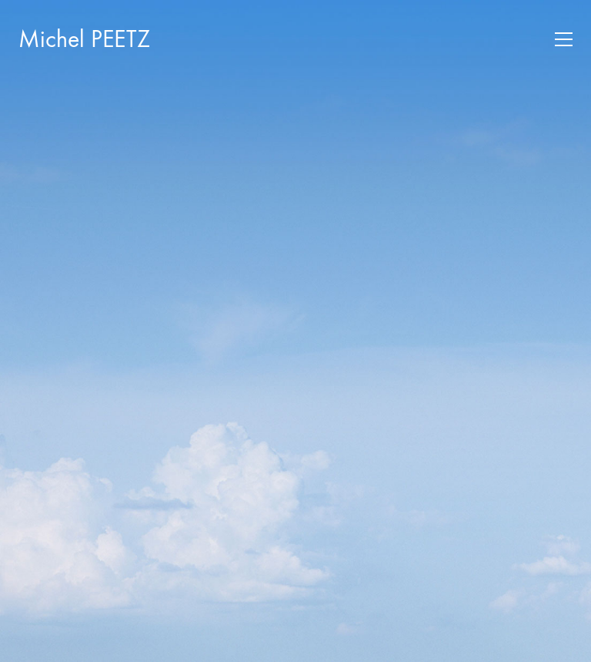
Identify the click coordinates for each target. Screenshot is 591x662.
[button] (564, 39)
